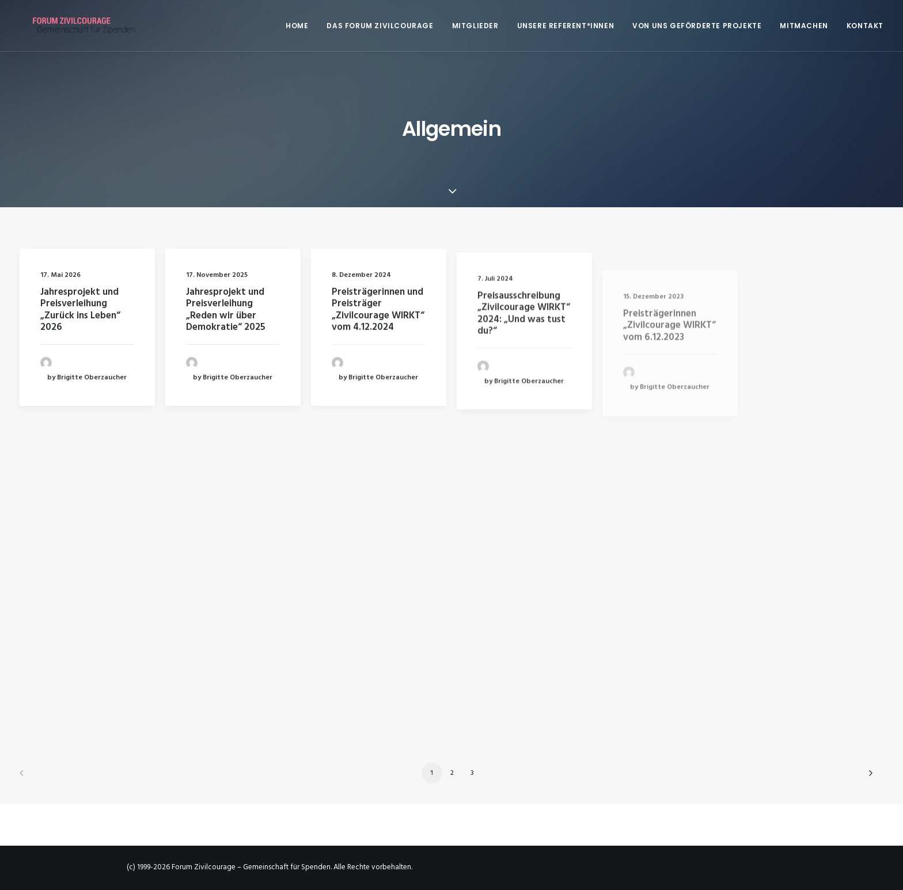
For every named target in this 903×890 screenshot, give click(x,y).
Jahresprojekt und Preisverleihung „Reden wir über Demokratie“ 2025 (225, 311)
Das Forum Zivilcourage (380, 26)
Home (297, 26)
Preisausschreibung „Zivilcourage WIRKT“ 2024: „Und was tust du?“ (523, 354)
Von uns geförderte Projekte (696, 26)
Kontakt (865, 26)
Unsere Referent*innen (565, 26)
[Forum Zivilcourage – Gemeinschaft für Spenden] (78, 26)
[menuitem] (301, 25)
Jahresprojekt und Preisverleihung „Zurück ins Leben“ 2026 (80, 309)
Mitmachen (804, 26)
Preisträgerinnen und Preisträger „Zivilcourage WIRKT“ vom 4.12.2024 (378, 324)
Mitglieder (475, 26)
